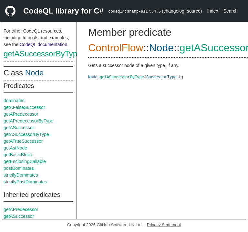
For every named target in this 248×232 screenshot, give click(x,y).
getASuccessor (19, 127)
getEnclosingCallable (25, 161)
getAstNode (15, 147)
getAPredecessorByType (28, 120)
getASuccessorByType (42, 53)
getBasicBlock (18, 154)
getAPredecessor (21, 114)
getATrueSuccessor (23, 141)
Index (212, 11)
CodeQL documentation (43, 44)
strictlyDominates (21, 175)
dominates (14, 100)
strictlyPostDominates (25, 181)
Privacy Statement (164, 224)
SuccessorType (161, 77)
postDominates (19, 168)
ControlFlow (115, 47)
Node (34, 72)
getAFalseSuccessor (24, 107)
